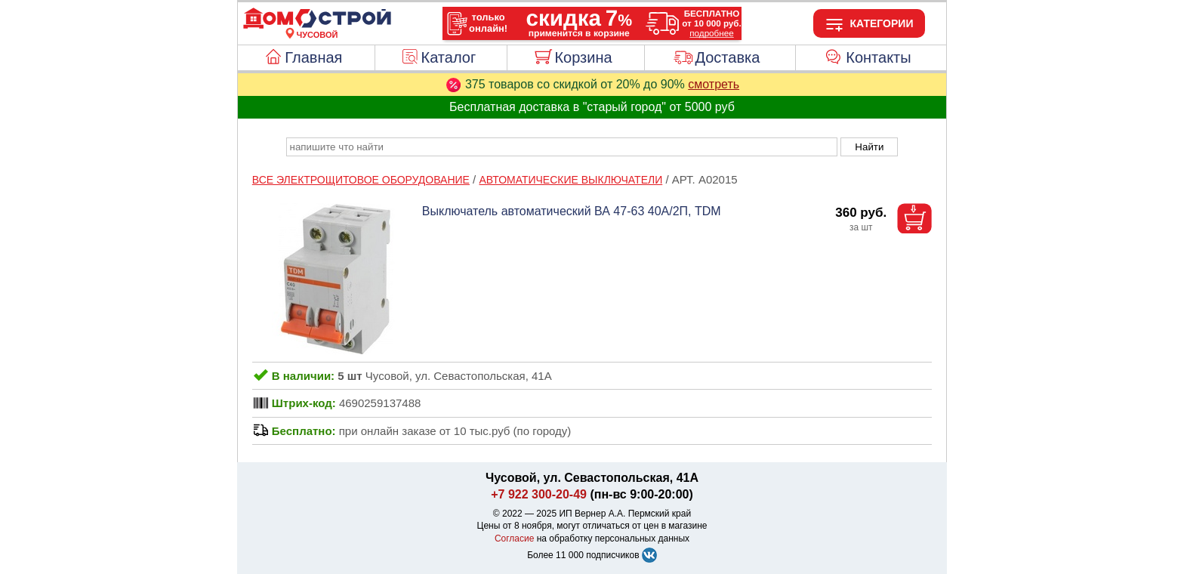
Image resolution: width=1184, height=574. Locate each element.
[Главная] (317, 26)
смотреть (713, 84)
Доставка (727, 57)
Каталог (448, 57)
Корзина (583, 57)
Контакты (878, 57)
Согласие (515, 538)
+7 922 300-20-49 (539, 494)
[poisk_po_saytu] (561, 146)
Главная (313, 57)
